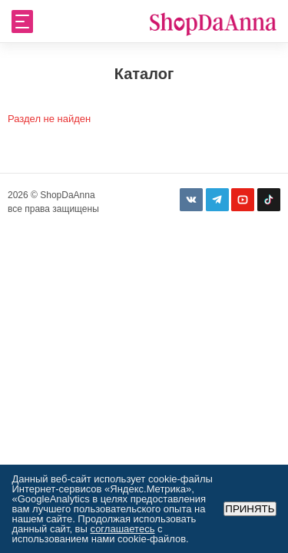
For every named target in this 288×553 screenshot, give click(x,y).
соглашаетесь (122, 529)
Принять (249, 509)
